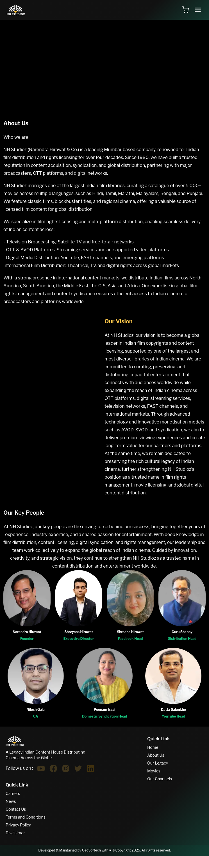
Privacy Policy (18, 825)
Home (152, 747)
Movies (153, 770)
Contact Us (16, 809)
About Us (155, 755)
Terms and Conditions (26, 817)
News (11, 801)
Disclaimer (15, 832)
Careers (13, 793)
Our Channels (159, 778)
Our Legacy (157, 763)
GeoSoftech (91, 850)
